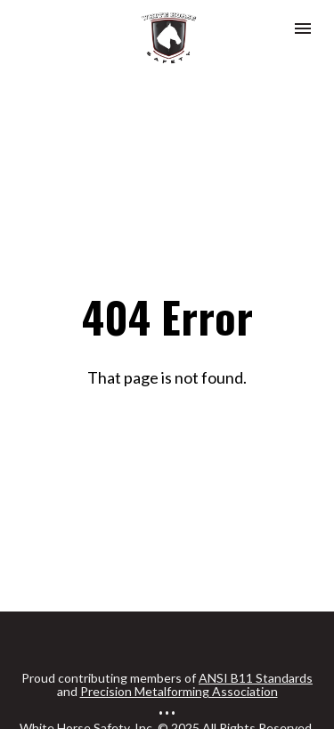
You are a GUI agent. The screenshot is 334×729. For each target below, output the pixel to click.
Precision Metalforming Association (179, 669)
